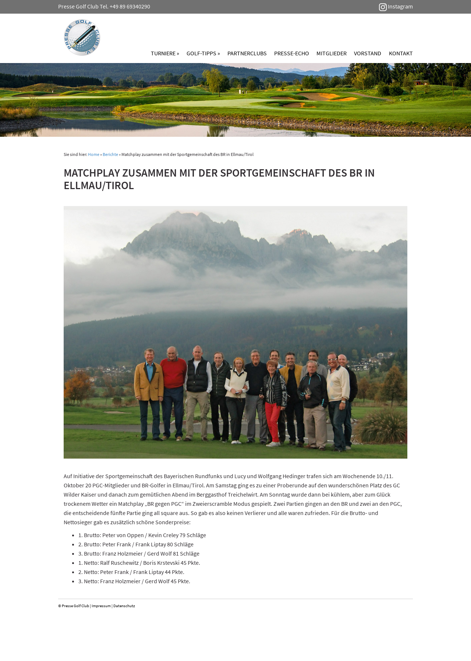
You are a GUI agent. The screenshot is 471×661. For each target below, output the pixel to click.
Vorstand (367, 53)
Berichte (110, 154)
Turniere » (165, 53)
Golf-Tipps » (203, 53)
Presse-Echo (291, 53)
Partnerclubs (247, 53)
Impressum (101, 605)
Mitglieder (331, 53)
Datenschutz (124, 605)
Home (93, 154)
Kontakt (401, 53)
